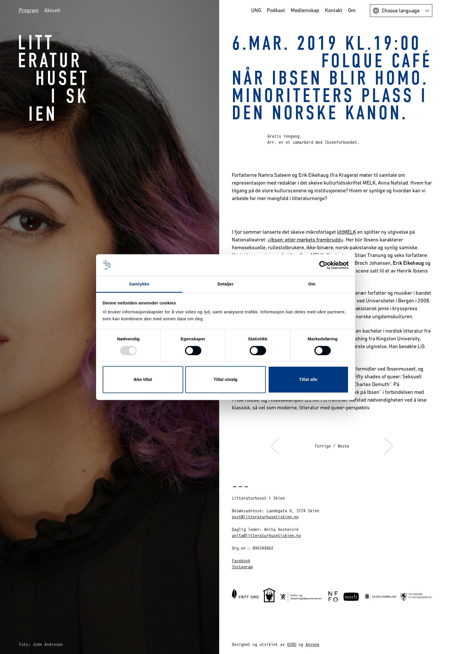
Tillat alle (308, 379)
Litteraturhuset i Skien (53, 77)
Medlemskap (305, 10)
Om (352, 10)
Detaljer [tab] (225, 284)
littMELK (346, 232)
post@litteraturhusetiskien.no (265, 516)
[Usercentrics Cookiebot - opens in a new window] (323, 265)
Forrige (323, 446)
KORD (291, 644)
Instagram (242, 566)
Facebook (241, 560)
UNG (256, 10)
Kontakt (333, 10)
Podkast (276, 10)
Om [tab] (311, 284)
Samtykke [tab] (139, 284)
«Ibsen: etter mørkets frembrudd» (305, 240)
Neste (343, 446)
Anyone (312, 644)
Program (29, 10)
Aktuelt (52, 10)
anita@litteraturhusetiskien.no (266, 535)
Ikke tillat (142, 379)
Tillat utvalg (225, 379)
